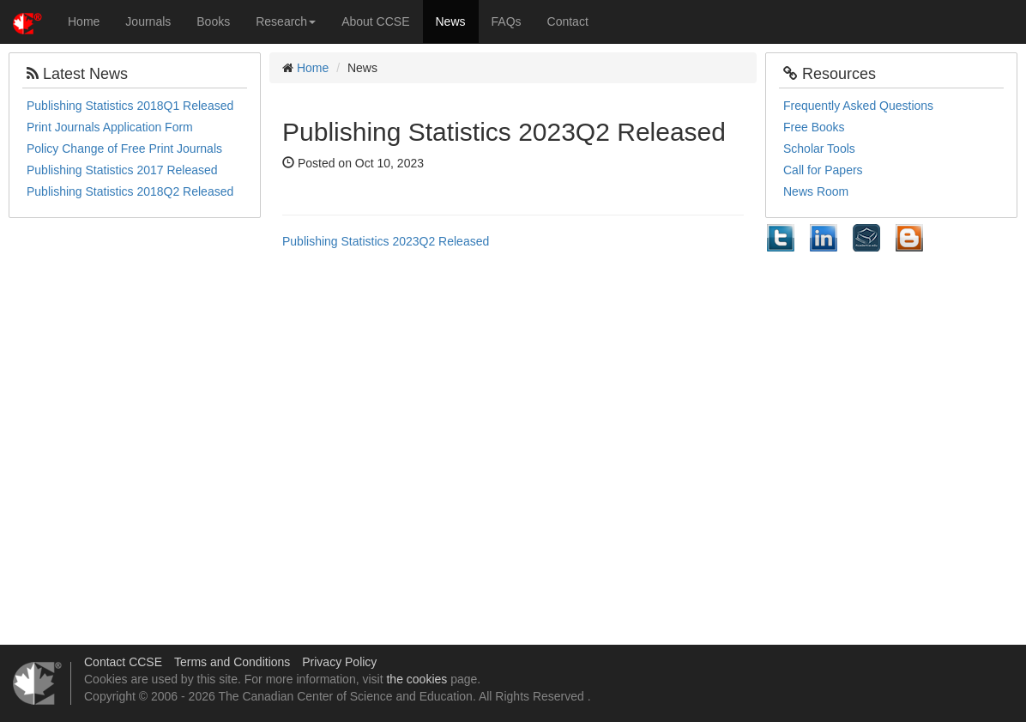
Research (286, 21)
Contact (567, 21)
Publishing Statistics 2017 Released (122, 170)
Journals (148, 21)
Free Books (814, 127)
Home (84, 21)
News (451, 21)
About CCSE (375, 21)
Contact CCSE (123, 662)
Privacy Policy (339, 662)
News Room (815, 191)
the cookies (416, 679)
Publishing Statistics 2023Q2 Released (385, 241)
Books (213, 21)
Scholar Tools (819, 148)
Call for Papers (823, 170)
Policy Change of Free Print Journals (124, 148)
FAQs (507, 21)
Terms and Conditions (232, 662)
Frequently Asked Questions (858, 105)
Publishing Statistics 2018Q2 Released (130, 191)
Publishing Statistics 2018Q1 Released (130, 105)
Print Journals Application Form (110, 127)
